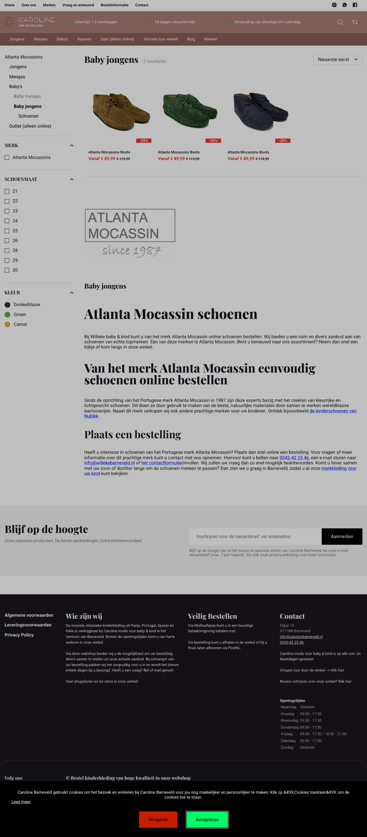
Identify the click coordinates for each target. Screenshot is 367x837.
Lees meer (21, 801)
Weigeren (158, 819)
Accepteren (207, 819)
